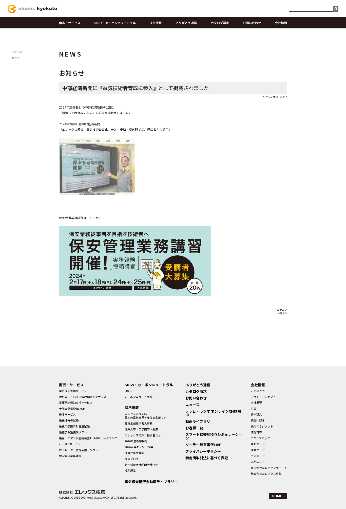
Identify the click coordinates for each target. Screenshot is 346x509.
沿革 (253, 409)
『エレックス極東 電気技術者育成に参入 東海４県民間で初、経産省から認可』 (115, 129)
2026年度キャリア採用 (139, 447)
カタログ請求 (220, 23)
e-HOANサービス (70, 444)
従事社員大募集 (134, 453)
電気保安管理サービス (73, 391)
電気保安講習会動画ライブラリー (151, 481)
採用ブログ (132, 459)
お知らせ (17, 52)
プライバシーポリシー (203, 451)
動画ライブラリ (197, 421)
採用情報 (155, 23)
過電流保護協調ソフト (73, 432)
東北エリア (258, 444)
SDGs (128, 391)
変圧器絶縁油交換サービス (75, 402)
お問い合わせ (252, 23)
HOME (277, 496)
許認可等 (256, 432)
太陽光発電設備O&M (72, 409)
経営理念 (256, 414)
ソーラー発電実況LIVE (203, 444)
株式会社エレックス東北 (266, 473)
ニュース (192, 404)
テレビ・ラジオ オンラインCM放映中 (213, 413)
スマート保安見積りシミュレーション (213, 436)
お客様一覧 (194, 427)
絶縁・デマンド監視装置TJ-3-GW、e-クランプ (88, 438)
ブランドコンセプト (263, 397)
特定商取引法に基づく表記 (206, 457)
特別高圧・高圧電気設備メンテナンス (82, 397)
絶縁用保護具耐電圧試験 (74, 426)
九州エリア (258, 462)
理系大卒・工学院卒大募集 (141, 429)
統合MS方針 (258, 420)
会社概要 (256, 402)
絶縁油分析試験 (69, 420)
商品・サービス (69, 23)
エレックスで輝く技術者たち (143, 435)
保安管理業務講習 (70, 456)
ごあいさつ (258, 391)
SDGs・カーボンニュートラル (115, 23)
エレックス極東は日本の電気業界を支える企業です (145, 415)
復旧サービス (67, 414)
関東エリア (258, 450)
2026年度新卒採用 (136, 441)
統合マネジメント (262, 426)
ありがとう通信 (186, 23)
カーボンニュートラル (138, 397)
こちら (90, 218)
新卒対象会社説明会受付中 (141, 465)
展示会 (16, 58)
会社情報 (281, 23)
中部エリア (258, 456)
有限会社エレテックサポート (269, 468)
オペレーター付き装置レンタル (78, 450)
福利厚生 (130, 470)
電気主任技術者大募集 (138, 423)
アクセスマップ (260, 438)
